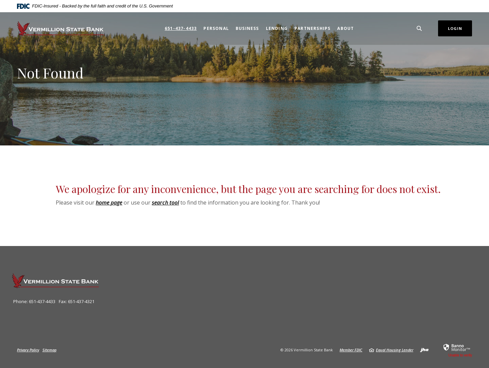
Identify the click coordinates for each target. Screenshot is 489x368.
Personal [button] (216, 28)
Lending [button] (277, 28)
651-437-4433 (181, 28)
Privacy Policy (28, 349)
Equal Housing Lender (394, 349)
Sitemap (49, 349)
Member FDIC (351, 349)
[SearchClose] (419, 28)
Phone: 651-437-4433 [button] (34, 301)
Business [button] (247, 28)
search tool (165, 202)
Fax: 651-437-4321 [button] (76, 301)
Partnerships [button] (312, 28)
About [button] (345, 28)
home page (109, 202)
